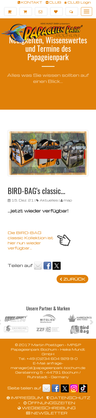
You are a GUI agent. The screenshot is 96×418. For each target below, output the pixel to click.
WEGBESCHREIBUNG (47, 407)
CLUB (53, 2)
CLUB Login (78, 2)
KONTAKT (30, 2)
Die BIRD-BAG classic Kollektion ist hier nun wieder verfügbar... (30, 240)
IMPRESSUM (25, 397)
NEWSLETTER (47, 412)
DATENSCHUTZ (68, 397)
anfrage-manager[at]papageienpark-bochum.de (47, 365)
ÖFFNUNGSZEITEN (49, 402)
